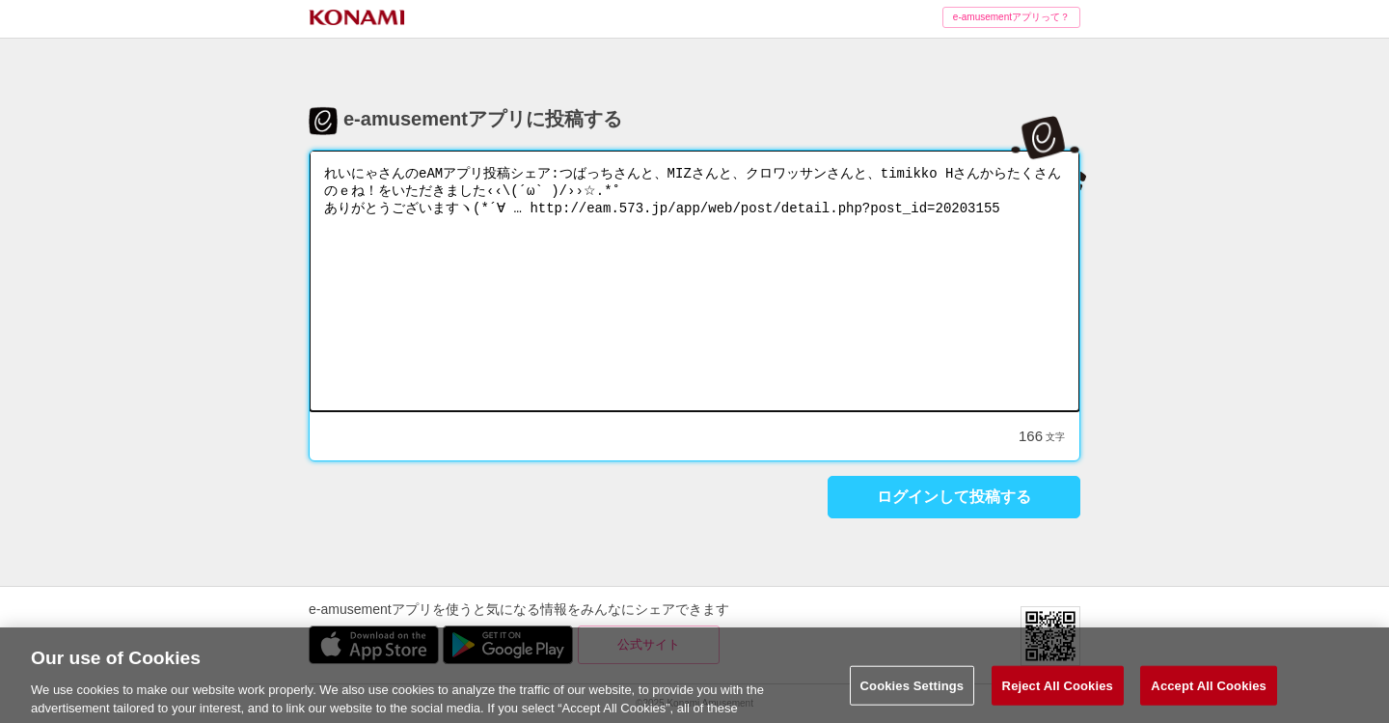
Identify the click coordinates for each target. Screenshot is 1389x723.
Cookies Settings (912, 693)
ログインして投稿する (954, 496)
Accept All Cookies (1208, 693)
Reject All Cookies (1057, 693)
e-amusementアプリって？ (1011, 17)
